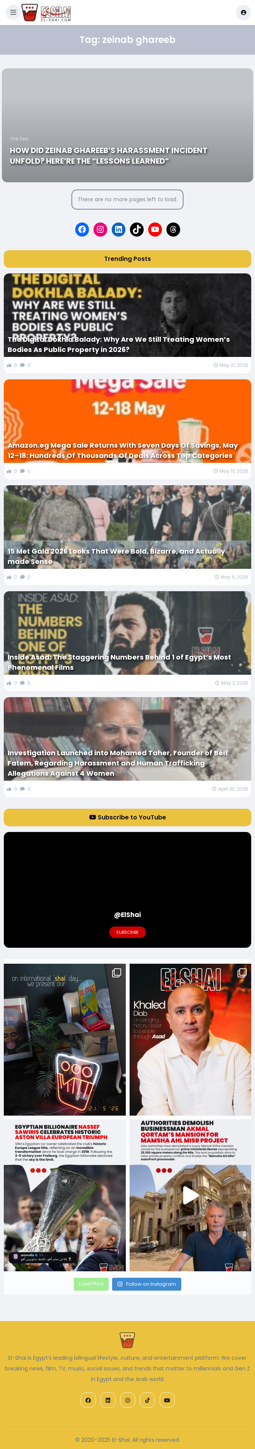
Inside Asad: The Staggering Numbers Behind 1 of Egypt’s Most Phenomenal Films (119, 662)
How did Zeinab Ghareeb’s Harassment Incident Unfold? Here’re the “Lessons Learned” (108, 155)
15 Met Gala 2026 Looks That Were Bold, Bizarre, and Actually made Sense (116, 556)
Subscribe (127, 932)
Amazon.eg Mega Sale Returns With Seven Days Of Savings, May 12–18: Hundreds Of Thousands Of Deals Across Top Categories (123, 450)
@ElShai (127, 914)
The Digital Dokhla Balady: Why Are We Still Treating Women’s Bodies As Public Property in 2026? (119, 344)
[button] (13, 12)
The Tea (19, 139)
